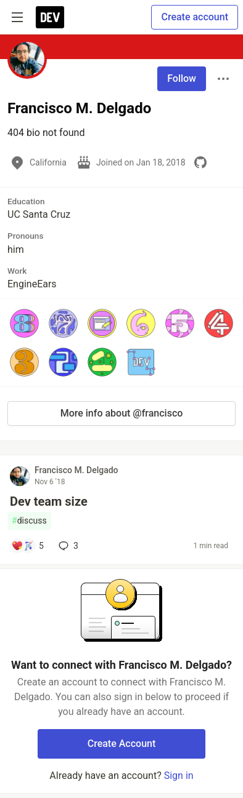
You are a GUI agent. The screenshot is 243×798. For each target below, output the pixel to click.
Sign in (179, 775)
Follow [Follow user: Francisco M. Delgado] (181, 78)
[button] (24, 323)
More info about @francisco (121, 413)
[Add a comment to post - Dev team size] (27, 546)
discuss (29, 520)
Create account (194, 17)
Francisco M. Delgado (76, 470)
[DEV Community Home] (50, 17)
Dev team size (49, 501)
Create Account (122, 743)
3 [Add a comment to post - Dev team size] (67, 545)
